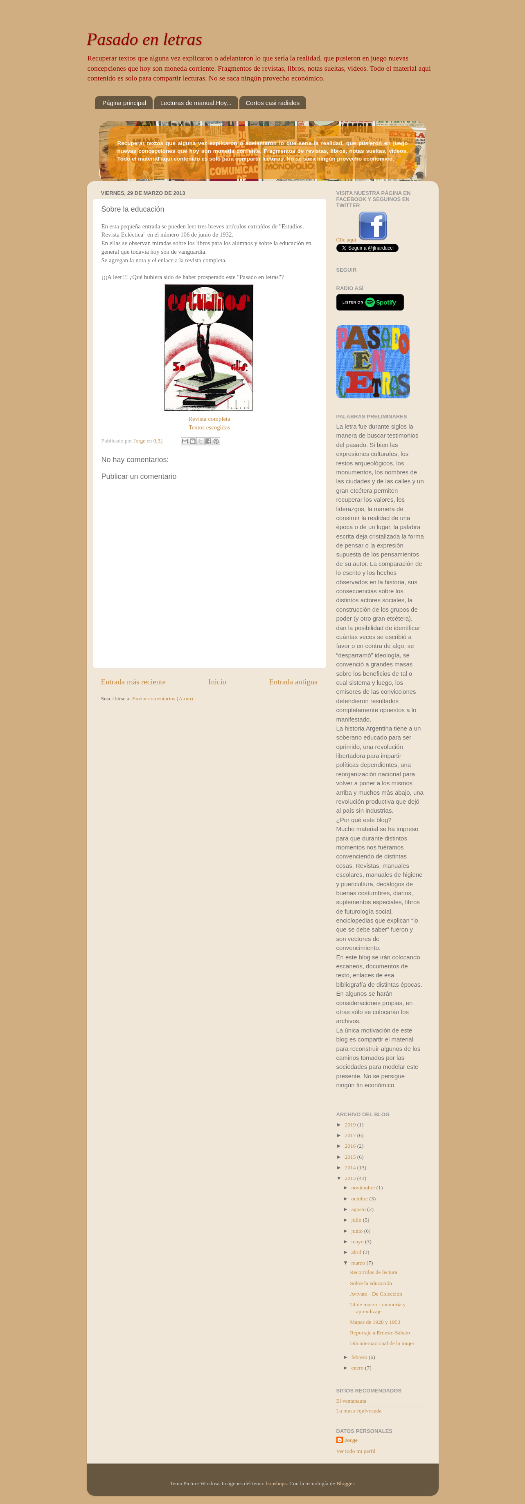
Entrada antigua (293, 681)
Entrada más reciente (133, 681)
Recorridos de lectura (373, 1272)
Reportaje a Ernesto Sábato (380, 1333)
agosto (359, 1209)
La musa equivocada (359, 1411)
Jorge (351, 1440)
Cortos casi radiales (273, 102)
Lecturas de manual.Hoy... (196, 102)
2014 (351, 1167)
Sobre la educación (371, 1283)
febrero (360, 1357)
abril (357, 1252)
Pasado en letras (144, 39)
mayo (358, 1241)
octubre (361, 1199)
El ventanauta (351, 1401)
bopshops (276, 1483)
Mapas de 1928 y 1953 (375, 1322)
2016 (351, 1146)
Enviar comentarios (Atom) (162, 698)
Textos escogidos (209, 427)
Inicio (217, 681)
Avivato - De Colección (376, 1294)
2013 (351, 1178)
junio (358, 1231)
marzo (359, 1263)
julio (357, 1220)
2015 (351, 1157)
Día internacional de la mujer (382, 1343)
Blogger (345, 1483)
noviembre (364, 1187)
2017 (351, 1135)
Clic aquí (346, 240)
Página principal (124, 102)
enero (358, 1368)
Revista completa (209, 419)
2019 (351, 1125)
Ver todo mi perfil (356, 1451)
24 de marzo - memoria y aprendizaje (378, 1307)
